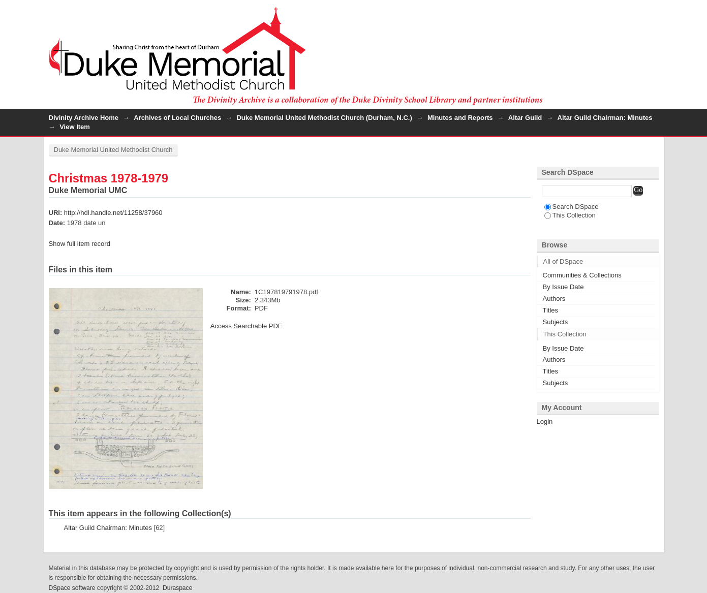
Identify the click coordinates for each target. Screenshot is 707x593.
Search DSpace (571, 206)
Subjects (555, 322)
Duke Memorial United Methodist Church (113, 149)
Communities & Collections (582, 275)
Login (650, 12)
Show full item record (79, 243)
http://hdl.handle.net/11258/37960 (113, 212)
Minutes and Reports (460, 117)
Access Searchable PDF (246, 326)
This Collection (570, 215)
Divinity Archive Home (84, 117)
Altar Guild (525, 117)
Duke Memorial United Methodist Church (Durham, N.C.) (324, 117)
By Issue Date (563, 287)
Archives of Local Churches (177, 117)
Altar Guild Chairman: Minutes (605, 117)
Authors (554, 298)
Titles (551, 310)
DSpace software (72, 587)
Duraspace (177, 587)
